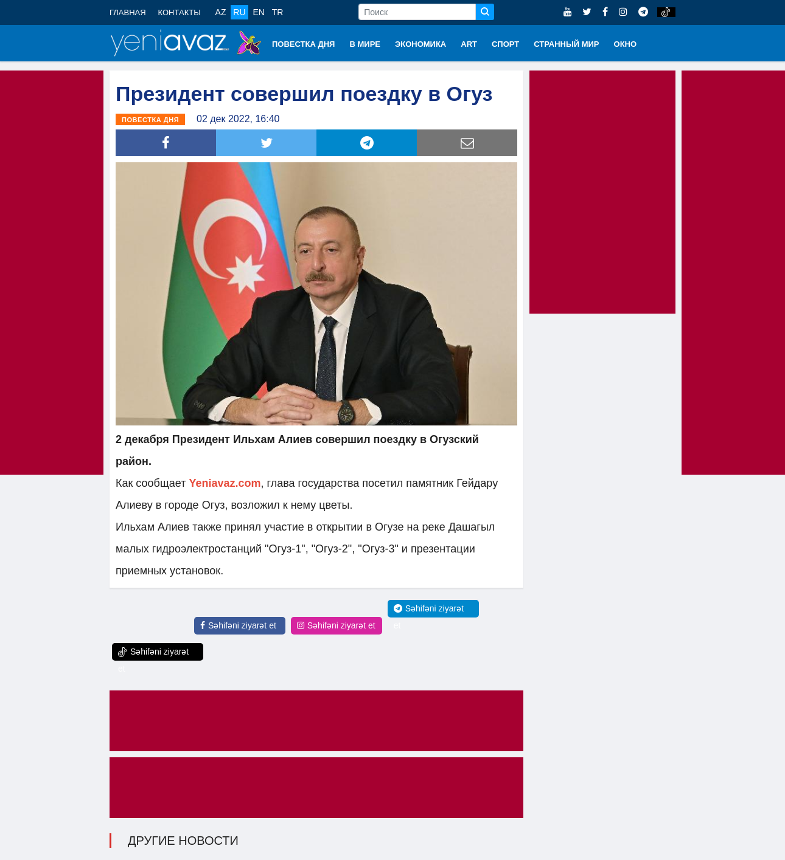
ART (469, 44)
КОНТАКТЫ (179, 12)
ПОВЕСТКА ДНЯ (303, 44)
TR (278, 12)
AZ (220, 12)
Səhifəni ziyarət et (238, 625)
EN (258, 12)
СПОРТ (505, 44)
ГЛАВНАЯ (128, 12)
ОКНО (625, 44)
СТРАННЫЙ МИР (566, 44)
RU (239, 12)
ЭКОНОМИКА (420, 44)
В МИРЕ (364, 44)
